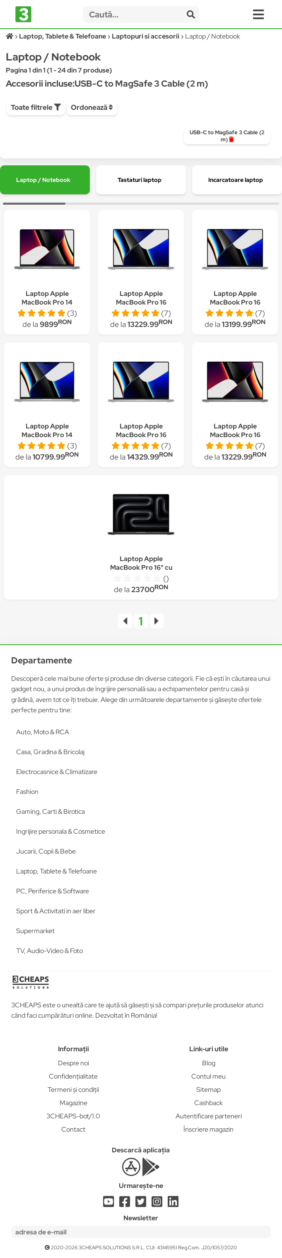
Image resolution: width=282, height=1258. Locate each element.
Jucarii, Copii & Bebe (46, 851)
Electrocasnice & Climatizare (56, 771)
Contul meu (208, 1076)
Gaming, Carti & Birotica (50, 811)
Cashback (208, 1102)
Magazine (73, 1102)
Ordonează (92, 107)
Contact (73, 1129)
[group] (227, 136)
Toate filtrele (36, 107)
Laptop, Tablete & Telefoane (56, 871)
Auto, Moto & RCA (42, 732)
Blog (208, 1063)
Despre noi (73, 1063)
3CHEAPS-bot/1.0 (73, 1116)
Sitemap (208, 1089)
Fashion (27, 791)
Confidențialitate (73, 1076)
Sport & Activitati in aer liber (56, 911)
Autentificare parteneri (209, 1116)
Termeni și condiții (73, 1089)
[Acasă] (10, 36)
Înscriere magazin (208, 1129)
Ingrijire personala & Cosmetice (60, 831)
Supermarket (35, 931)
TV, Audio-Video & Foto (49, 950)
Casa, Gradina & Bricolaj (50, 752)
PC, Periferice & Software (52, 891)
